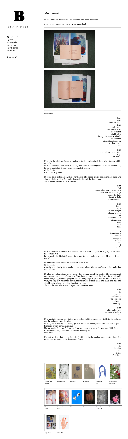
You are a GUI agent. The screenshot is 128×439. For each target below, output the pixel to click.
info (12, 57)
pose (10, 39)
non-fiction (13, 47)
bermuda (12, 45)
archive (11, 50)
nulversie (12, 42)
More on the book (79, 24)
